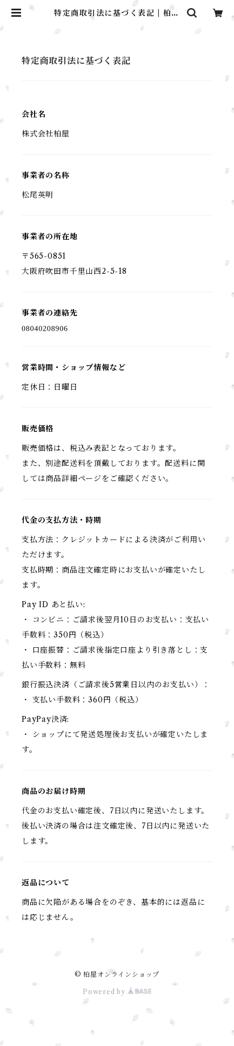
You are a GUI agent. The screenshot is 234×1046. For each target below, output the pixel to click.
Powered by (117, 992)
